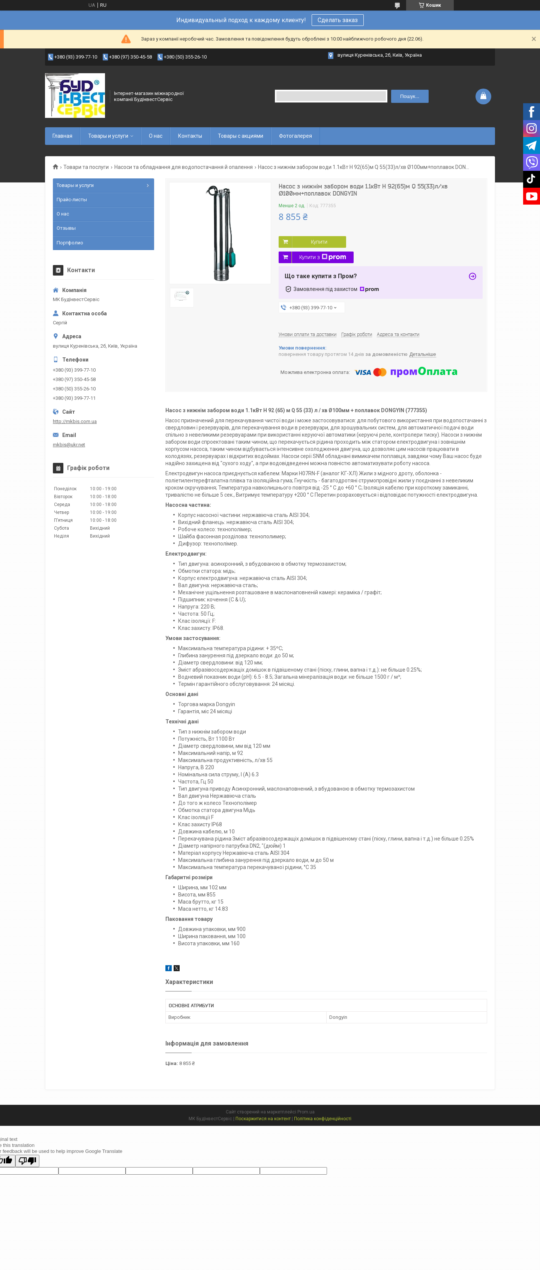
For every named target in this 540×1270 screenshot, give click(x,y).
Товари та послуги (86, 167)
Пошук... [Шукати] (409, 96)
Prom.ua (306, 1112)
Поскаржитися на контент (263, 1118)
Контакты (190, 136)
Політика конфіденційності (322, 1118)
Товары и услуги (108, 136)
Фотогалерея (295, 136)
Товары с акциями (240, 136)
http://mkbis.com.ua (75, 421)
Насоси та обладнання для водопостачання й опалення (183, 167)
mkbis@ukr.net (69, 444)
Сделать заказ (338, 20)
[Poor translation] (27, 1161)
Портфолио (70, 243)
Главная (62, 136)
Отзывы (66, 228)
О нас (155, 136)
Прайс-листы (72, 199)
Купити (319, 242)
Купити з (322, 257)
